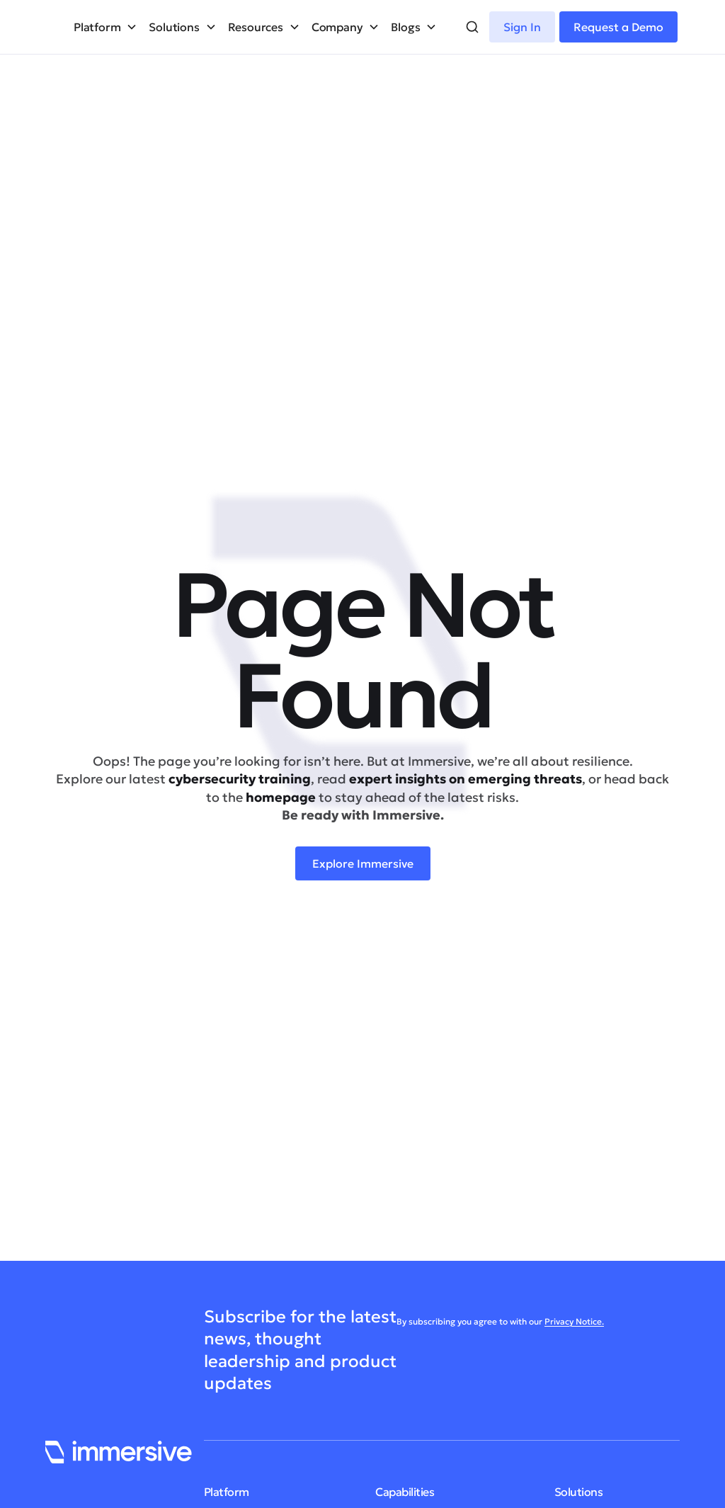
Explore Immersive (362, 863)
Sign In (522, 27)
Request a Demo (618, 27)
